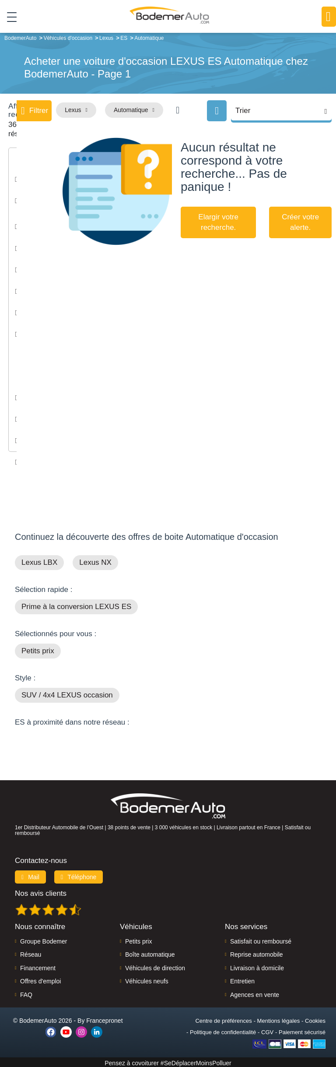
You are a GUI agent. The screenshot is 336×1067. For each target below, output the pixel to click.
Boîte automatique (150, 952)
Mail (30, 875)
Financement (38, 966)
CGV (267, 1030)
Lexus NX (95, 560)
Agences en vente (254, 993)
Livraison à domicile (257, 966)
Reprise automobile (256, 952)
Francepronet (104, 1018)
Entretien (242, 979)
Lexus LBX (39, 560)
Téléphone (79, 875)
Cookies (315, 1019)
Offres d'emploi (40, 979)
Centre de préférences (223, 1019)
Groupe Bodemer (43, 939)
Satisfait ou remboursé (260, 939)
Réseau (30, 952)
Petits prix (37, 649)
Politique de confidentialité (223, 1030)
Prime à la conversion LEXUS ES (76, 605)
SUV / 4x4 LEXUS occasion (67, 693)
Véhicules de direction (155, 966)
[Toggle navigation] (8, 17)
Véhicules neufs (146, 979)
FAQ (26, 993)
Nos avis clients (40, 891)
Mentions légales (278, 1019)
